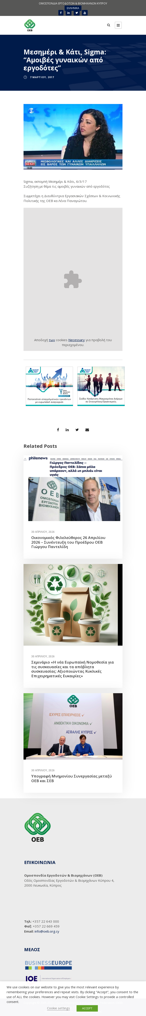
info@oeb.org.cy (47, 931)
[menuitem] (73, 8)
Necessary (76, 340)
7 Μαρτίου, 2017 (42, 77)
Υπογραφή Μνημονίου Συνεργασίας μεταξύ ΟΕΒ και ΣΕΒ (71, 778)
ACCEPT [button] (87, 1008)
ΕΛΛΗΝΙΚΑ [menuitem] (73, 8)
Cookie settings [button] (58, 1008)
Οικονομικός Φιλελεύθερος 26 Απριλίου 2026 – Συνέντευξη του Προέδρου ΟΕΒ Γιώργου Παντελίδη (68, 542)
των (52, 340)
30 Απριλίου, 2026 (43, 532)
